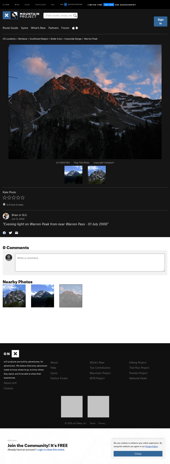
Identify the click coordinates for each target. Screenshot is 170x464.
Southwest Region (39, 38)
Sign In (161, 21)
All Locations (9, 38)
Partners (53, 27)
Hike (27, 4)
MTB (17, 4)
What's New (38, 27)
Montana (22, 38)
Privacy (102, 423)
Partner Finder (59, 378)
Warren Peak (90, 38)
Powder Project (138, 373)
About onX (10, 382)
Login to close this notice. (51, 449)
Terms (93, 423)
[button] (4, 232)
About (54, 362)
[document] (138, 448)
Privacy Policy (151, 446)
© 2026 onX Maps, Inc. (76, 423)
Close (138, 453)
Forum (65, 27)
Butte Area (56, 38)
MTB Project (97, 378)
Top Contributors (100, 367)
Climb (6, 4)
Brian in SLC (19, 214)
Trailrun (40, 4)
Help (53, 367)
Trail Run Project (139, 367)
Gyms (24, 27)
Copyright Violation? (104, 162)
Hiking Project (137, 362)
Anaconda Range (72, 38)
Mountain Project (100, 373)
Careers (8, 388)
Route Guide (10, 27)
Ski (53, 4)
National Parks (138, 378)
